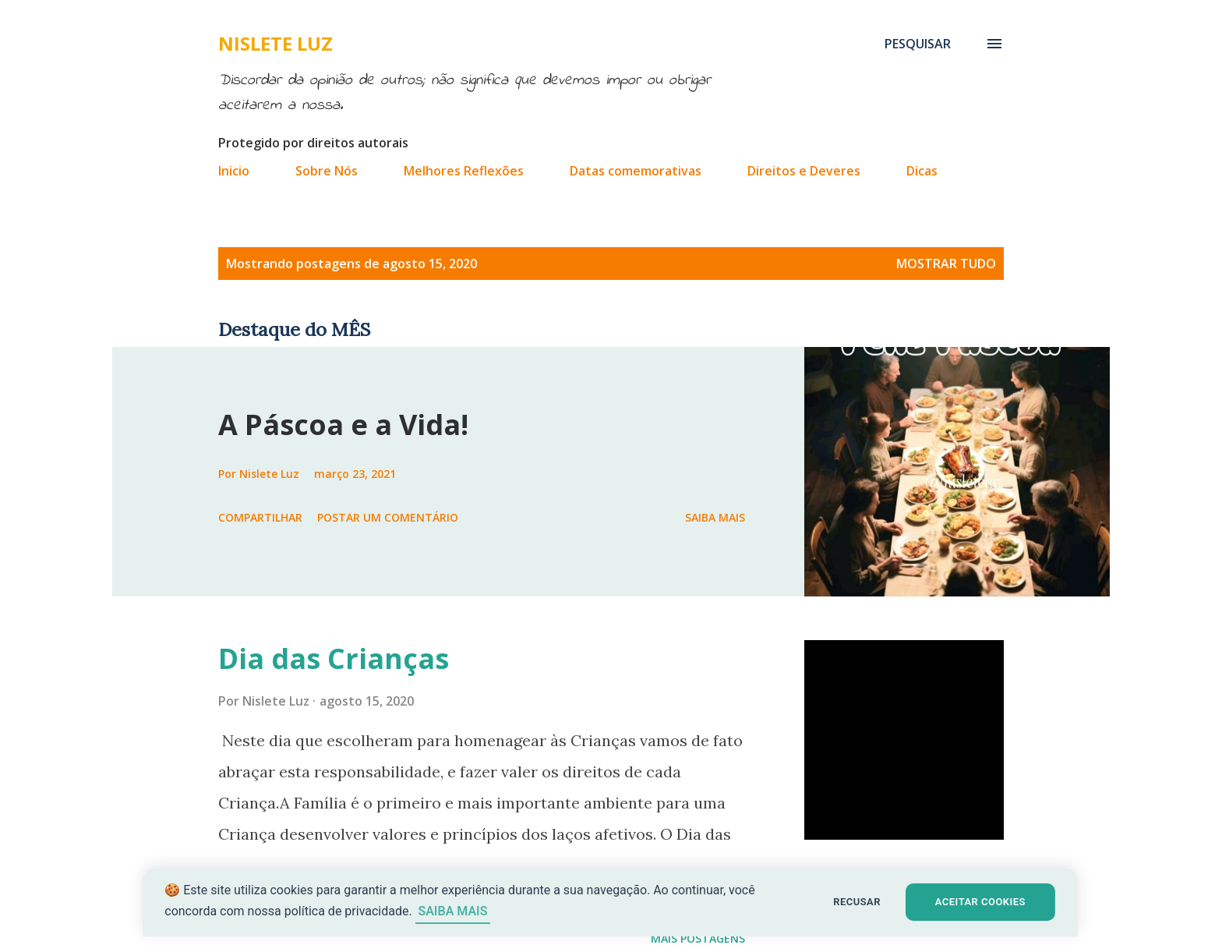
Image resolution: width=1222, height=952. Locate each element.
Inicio (233, 170)
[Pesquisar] (918, 43)
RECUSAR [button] (857, 902)
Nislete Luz (275, 43)
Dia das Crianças (333, 658)
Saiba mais (715, 517)
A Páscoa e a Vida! (343, 424)
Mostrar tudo (946, 263)
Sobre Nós (326, 170)
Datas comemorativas (635, 170)
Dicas (922, 170)
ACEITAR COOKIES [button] (981, 902)
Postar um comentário (387, 517)
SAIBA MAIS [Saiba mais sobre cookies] (453, 911)
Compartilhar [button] (260, 517)
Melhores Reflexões (464, 170)
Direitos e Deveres (803, 170)
